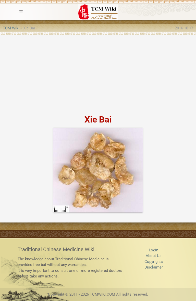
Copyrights (153, 261)
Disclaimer (153, 267)
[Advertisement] (98, 73)
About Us (154, 255)
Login (153, 250)
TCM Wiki (11, 28)
